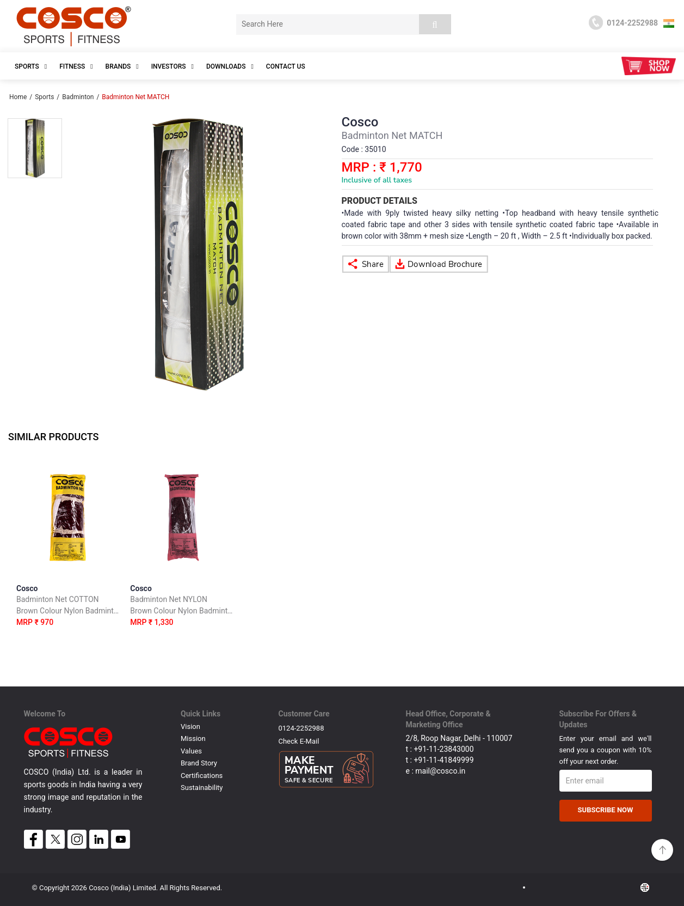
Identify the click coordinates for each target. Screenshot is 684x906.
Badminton (78, 97)
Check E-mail (299, 741)
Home (18, 97)
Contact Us (285, 66)
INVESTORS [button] (172, 66)
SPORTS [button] (31, 66)
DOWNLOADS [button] (230, 66)
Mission (193, 738)
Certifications (202, 775)
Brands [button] (122, 66)
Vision (190, 726)
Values (191, 751)
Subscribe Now (605, 810)
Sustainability (202, 787)
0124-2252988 (301, 728)
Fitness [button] (76, 66)
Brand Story (199, 763)
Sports (44, 97)
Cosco (67, 607)
